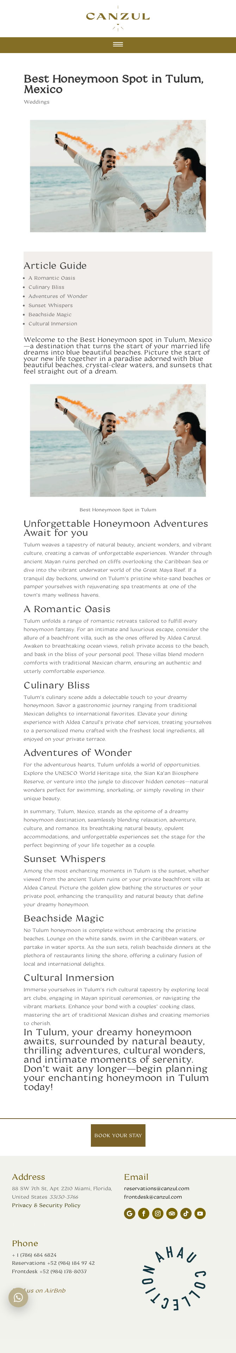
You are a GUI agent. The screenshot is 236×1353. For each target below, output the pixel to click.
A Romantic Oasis (52, 278)
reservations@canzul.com (157, 1188)
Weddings (37, 102)
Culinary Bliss (46, 287)
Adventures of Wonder (58, 296)
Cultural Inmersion (53, 323)
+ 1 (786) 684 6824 (34, 1255)
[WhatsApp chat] (18, 1297)
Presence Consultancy (72, 1224)
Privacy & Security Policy (46, 1205)
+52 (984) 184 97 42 (71, 1263)
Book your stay (118, 1135)
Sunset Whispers (51, 305)
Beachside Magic (50, 314)
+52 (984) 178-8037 (63, 1271)
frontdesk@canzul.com (153, 1197)
